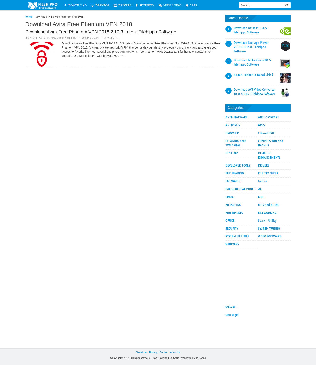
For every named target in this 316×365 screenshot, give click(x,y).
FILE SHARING (234, 173)
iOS (47, 38)
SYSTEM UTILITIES (237, 236)
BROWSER (232, 133)
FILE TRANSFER (268, 173)
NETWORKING (267, 213)
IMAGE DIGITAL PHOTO (240, 189)
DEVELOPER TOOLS (237, 165)
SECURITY (145, 5)
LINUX (229, 197)
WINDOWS (72, 38)
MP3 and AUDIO (268, 205)
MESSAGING (170, 5)
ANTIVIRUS (232, 125)
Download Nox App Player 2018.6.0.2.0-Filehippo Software (251, 47)
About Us (175, 352)
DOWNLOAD (75, 5)
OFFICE (229, 221)
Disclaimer (141, 352)
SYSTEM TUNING (269, 228)
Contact (163, 352)
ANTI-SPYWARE (268, 117)
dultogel (230, 306)
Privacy (153, 352)
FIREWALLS (39, 38)
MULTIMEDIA (234, 213)
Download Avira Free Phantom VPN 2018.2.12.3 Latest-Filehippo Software (100, 31)
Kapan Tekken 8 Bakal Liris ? (253, 75)
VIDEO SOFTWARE (269, 236)
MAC (53, 38)
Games (262, 181)
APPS (191, 5)
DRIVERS (123, 5)
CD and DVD (266, 133)
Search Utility (267, 221)
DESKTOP (100, 5)
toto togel (232, 315)
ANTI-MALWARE (236, 117)
